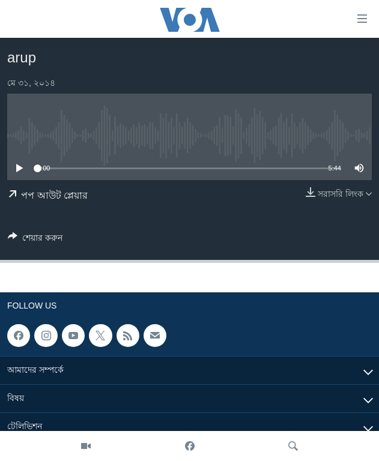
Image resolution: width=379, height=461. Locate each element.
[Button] (35, 240)
